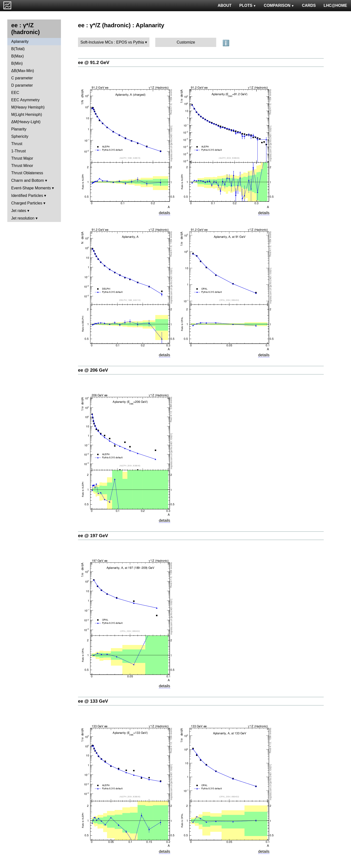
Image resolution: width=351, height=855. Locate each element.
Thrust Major (22, 158)
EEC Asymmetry (25, 100)
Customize (186, 42)
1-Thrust (18, 151)
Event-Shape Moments (31, 188)
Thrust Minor (22, 166)
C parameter (22, 78)
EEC (15, 93)
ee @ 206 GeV (93, 370)
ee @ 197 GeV (93, 535)
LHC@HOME (335, 5)
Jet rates (18, 211)
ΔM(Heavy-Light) (25, 122)
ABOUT (225, 5)
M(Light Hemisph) (26, 114)
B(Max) (17, 56)
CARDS (309, 5)
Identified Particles (27, 195)
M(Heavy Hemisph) (28, 107)
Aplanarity (20, 41)
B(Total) (18, 49)
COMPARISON (279, 5)
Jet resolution (22, 218)
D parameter (22, 85)
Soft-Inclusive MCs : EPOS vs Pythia (112, 42)
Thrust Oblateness (27, 173)
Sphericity (19, 136)
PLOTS (247, 5)
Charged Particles (26, 203)
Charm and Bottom (27, 180)
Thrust (16, 144)
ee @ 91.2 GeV (93, 62)
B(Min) (17, 63)
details (164, 213)
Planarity (18, 129)
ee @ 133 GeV (93, 701)
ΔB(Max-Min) (22, 71)
